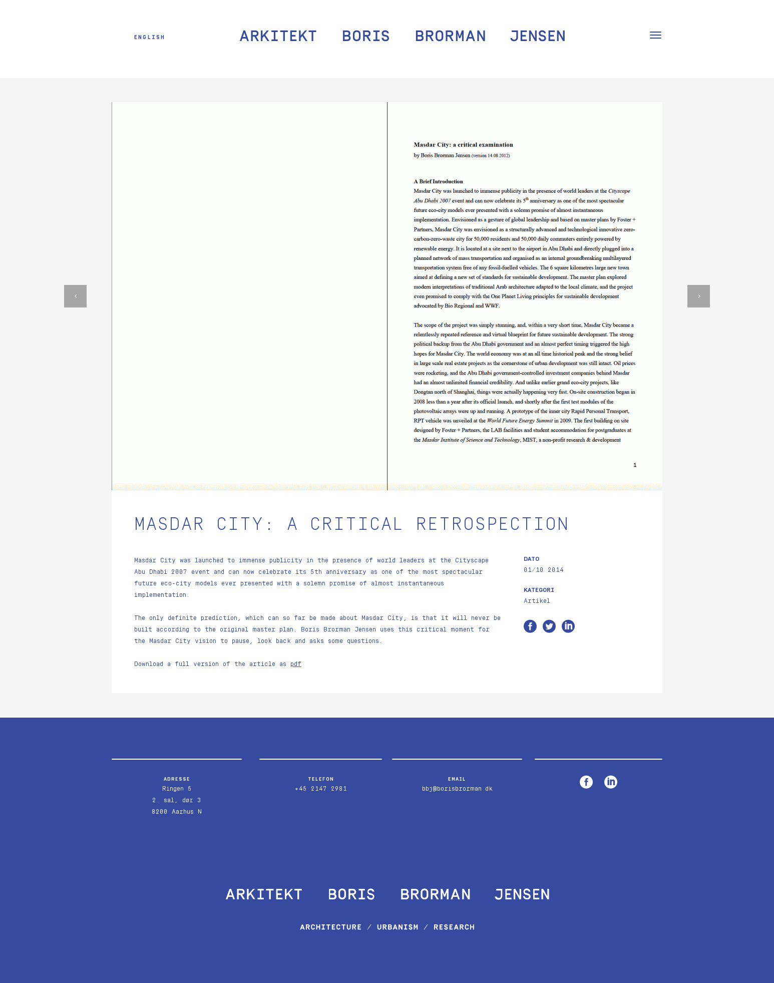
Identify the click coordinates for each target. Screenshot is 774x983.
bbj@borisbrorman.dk (457, 789)
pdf (295, 664)
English (149, 37)
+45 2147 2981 (320, 789)
